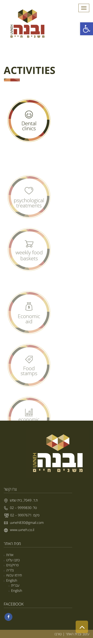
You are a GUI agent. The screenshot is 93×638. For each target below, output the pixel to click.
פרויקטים (12, 565)
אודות (9, 554)
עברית (15, 585)
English (11, 580)
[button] (86, 28)
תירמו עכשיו (14, 575)
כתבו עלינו (13, 560)
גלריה (10, 570)
